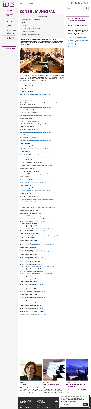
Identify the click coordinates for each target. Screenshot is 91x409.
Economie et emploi (9, 26)
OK (85, 404)
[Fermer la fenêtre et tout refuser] (88, 396)
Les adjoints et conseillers (75, 33)
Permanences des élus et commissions (74, 29)
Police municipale (11, 48)
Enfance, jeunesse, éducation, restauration (11, 32)
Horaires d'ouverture (26, 393)
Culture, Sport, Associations (10, 38)
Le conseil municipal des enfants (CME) (77, 36)
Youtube (45, 393)
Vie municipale (10, 10)
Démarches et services (10, 15)
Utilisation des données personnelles (48, 403)
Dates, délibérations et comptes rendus (77, 19)
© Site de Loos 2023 (24, 403)
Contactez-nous (26, 396)
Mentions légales (35, 403)
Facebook (42, 393)
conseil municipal (77, 16)
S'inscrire (58, 393)
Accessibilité (33, 406)
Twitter (38, 393)
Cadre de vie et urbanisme (10, 20)
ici (37, 114)
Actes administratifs (51, 361)
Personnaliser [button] (64, 404)
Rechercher (87, 8)
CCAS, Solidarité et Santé (11, 43)
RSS (48, 393)
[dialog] (75, 401)
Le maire (71, 25)
